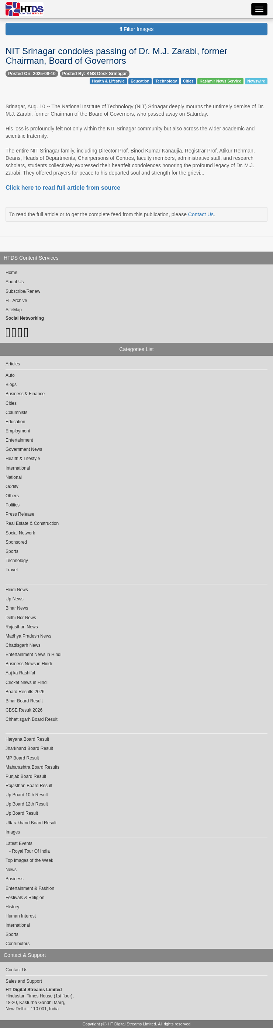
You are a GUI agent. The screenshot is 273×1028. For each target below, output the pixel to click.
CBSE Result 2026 (24, 710)
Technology (166, 81)
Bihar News (17, 608)
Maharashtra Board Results (32, 767)
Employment (18, 431)
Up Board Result (22, 813)
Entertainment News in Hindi (33, 654)
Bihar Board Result (24, 701)
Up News (15, 598)
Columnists (16, 412)
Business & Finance (25, 393)
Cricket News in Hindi (27, 682)
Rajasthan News (22, 626)
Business (15, 878)
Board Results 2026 (25, 691)
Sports (12, 551)
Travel (12, 569)
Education (140, 81)
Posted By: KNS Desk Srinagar (94, 73)
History (12, 906)
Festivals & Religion (25, 897)
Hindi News (17, 589)
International (18, 468)
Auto (10, 375)
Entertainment (19, 440)
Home (11, 272)
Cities (188, 81)
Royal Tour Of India (31, 851)
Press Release (20, 514)
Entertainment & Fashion (30, 888)
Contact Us (201, 214)
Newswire (256, 81)
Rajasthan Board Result (29, 785)
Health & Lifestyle (108, 81)
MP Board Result (22, 758)
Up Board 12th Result (27, 804)
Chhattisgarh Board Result (32, 719)
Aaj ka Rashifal (20, 673)
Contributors (18, 943)
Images (13, 832)
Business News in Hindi (29, 663)
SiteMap (14, 309)
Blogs (11, 384)
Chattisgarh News (23, 645)
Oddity (12, 486)
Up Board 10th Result (27, 794)
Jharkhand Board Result (29, 748)
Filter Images (137, 29)
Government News (24, 449)
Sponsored (16, 542)
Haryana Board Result (27, 739)
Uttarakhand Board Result (31, 822)
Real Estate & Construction (32, 523)
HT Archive (16, 300)
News (11, 869)
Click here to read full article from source (63, 188)
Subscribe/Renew (23, 291)
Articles (13, 363)
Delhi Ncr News (21, 617)
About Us (15, 281)
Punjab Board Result (26, 776)
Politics (13, 505)
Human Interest (21, 916)
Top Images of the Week (29, 860)
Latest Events (19, 843)
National (14, 477)
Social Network (20, 533)
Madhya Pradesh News (28, 636)
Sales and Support (24, 981)
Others (12, 495)
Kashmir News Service (220, 81)
